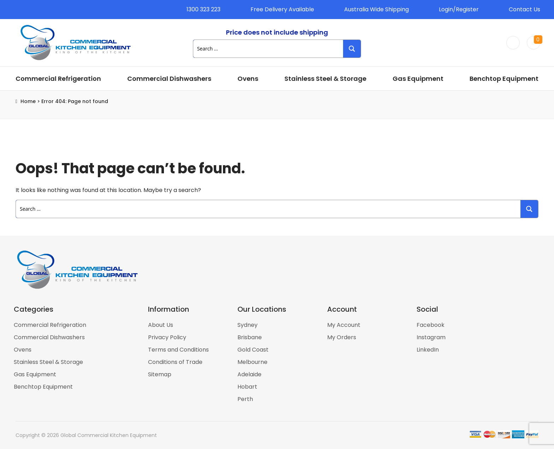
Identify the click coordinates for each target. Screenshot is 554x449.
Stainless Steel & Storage (325, 78)
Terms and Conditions (178, 350)
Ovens (247, 78)
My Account (343, 325)
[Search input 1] (268, 49)
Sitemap (159, 374)
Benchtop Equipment (504, 78)
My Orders (341, 337)
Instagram (431, 337)
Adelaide (249, 374)
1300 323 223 (203, 9)
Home (28, 101)
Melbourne (252, 362)
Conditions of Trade (175, 362)
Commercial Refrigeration (58, 78)
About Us (160, 325)
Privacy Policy (167, 337)
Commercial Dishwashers (169, 78)
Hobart (247, 387)
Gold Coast (253, 350)
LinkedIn (428, 350)
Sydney (247, 325)
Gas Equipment (418, 78)
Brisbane (249, 337)
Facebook (430, 325)
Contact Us (524, 9)
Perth (245, 399)
